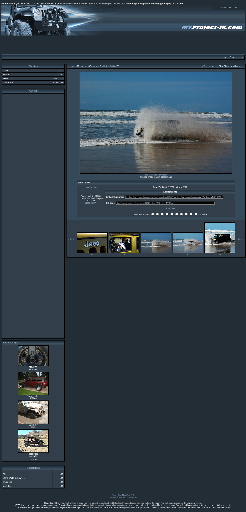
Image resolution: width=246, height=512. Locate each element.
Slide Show (224, 66)
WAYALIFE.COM (229, 7)
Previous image (210, 66)
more (33, 459)
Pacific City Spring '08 (109, 66)
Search (233, 57)
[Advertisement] (123, 45)
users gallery (90, 203)
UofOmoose (92, 66)
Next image (236, 66)
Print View (170, 208)
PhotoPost (126, 495)
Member (81, 66)
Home (225, 57)
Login (240, 57)
